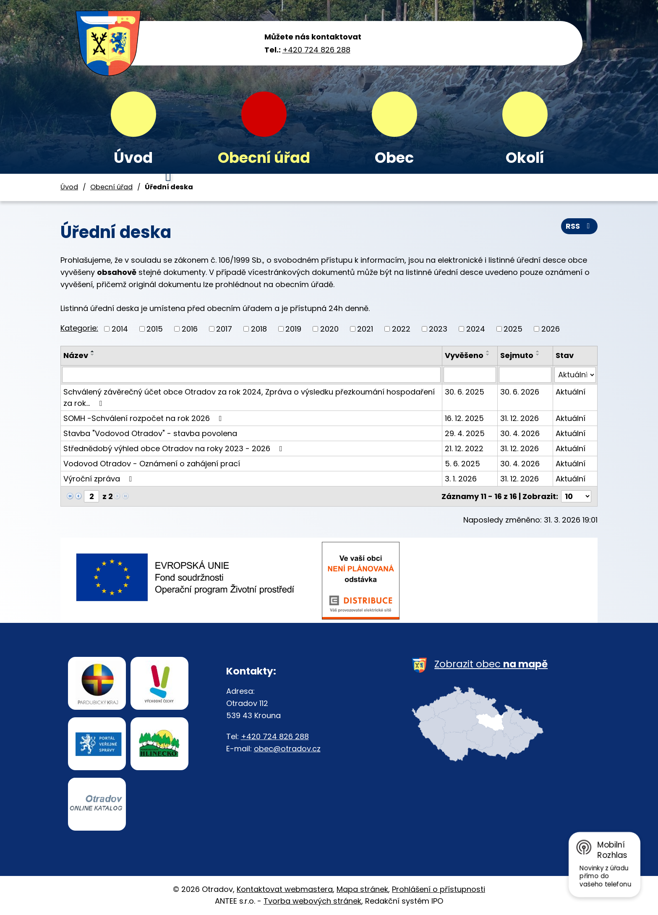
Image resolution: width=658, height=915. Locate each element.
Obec (394, 157)
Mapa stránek (362, 889)
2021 (365, 329)
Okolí (525, 157)
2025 (513, 329)
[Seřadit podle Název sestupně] (92, 354)
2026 (550, 329)
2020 (329, 329)
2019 (293, 329)
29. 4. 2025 (465, 433)
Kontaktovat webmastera (285, 889)
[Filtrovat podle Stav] (575, 375)
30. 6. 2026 (519, 392)
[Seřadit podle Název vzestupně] (92, 351)
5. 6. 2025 (462, 463)
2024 (475, 329)
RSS (579, 226)
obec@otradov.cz (287, 748)
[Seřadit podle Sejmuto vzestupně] (538, 351)
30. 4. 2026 (520, 433)
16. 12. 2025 (464, 418)
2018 (259, 329)
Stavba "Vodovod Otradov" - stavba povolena (150, 433)
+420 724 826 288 (316, 49)
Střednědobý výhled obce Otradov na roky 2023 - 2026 (174, 448)
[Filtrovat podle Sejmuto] (525, 375)
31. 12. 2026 (519, 418)
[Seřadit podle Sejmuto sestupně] (538, 354)
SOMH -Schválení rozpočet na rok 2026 (144, 418)
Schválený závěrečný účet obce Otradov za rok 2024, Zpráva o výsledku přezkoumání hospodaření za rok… (249, 397)
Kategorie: (79, 328)
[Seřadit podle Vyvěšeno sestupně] (488, 354)
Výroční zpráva (99, 478)
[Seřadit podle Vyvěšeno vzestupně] (488, 351)
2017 (224, 329)
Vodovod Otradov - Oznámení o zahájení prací (151, 463)
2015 (154, 329)
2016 (190, 329)
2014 (120, 329)
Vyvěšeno (464, 355)
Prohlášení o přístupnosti (438, 889)
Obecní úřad (264, 157)
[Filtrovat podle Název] (251, 375)
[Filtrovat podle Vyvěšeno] (470, 375)
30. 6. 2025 (464, 392)
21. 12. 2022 (464, 448)
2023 (438, 329)
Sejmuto (516, 355)
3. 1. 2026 (461, 478)
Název (75, 355)
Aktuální (570, 392)
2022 (401, 329)
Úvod (133, 157)
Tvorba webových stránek (312, 901)
